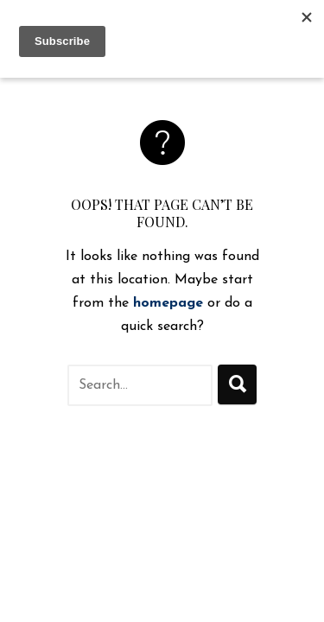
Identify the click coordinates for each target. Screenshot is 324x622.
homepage (168, 303)
